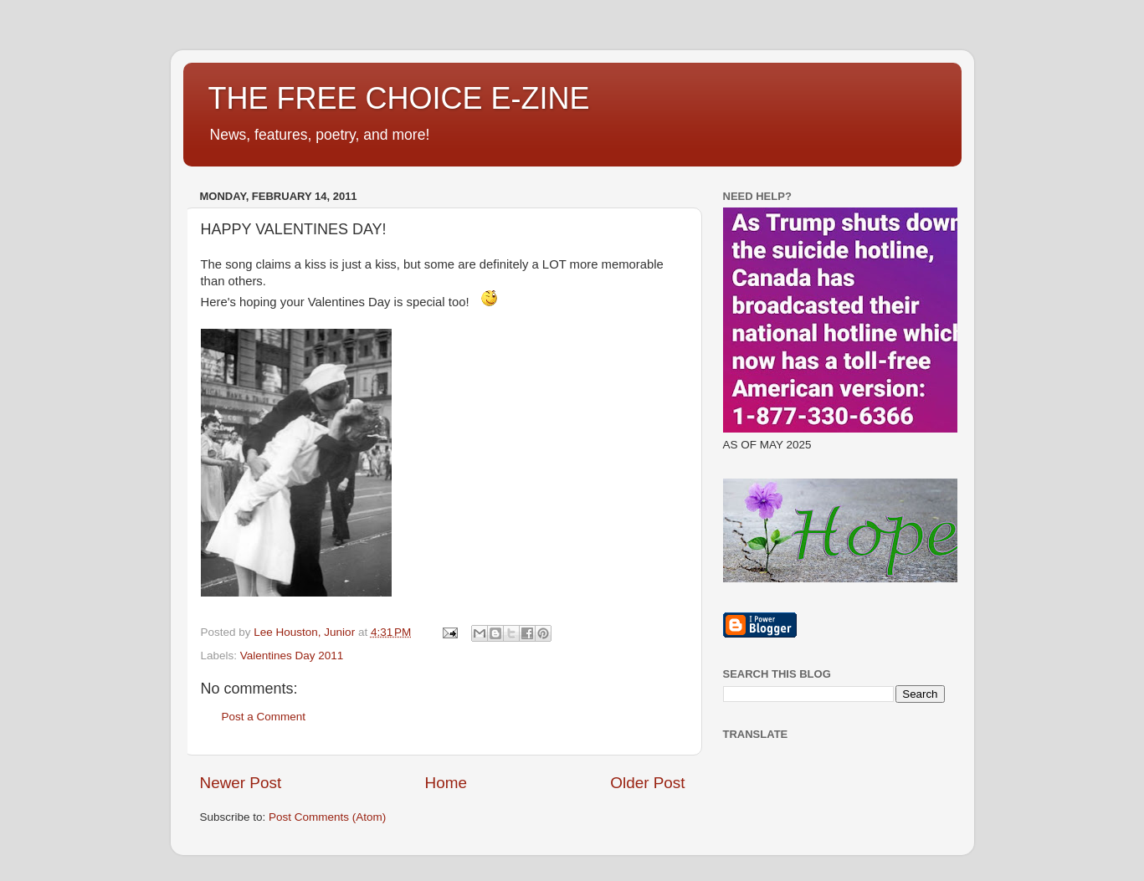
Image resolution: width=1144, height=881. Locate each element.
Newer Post (241, 782)
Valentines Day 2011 (292, 655)
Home (446, 782)
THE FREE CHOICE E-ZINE (399, 98)
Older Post (647, 782)
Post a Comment (264, 716)
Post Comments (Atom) (327, 817)
